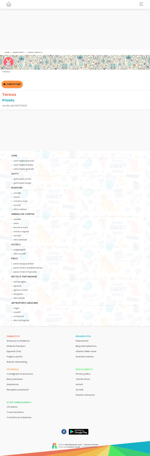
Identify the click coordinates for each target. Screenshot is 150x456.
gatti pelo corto (22, 178)
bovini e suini (20, 227)
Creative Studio (73, 447)
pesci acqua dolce (23, 263)
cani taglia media (23, 164)
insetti (17, 312)
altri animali (20, 239)
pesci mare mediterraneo (27, 267)
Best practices (15, 379)
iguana (17, 285)
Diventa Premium (16, 346)
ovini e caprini (21, 231)
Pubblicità (13, 336)
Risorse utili (83, 336)
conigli (17, 192)
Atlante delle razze (86, 351)
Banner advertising (17, 361)
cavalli (17, 219)
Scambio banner (85, 356)
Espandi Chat (14, 351)
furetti (17, 205)
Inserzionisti (18, 52)
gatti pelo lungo (22, 183)
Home (7, 52)
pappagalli (19, 249)
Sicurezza (13, 369)
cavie (16, 197)
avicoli (17, 235)
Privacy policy (83, 373)
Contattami (14, 84)
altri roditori (20, 209)
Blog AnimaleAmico (86, 346)
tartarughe (19, 281)
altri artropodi (21, 320)
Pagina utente (14, 356)
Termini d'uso (83, 379)
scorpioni (18, 316)
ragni (16, 308)
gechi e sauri (20, 290)
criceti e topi (20, 201)
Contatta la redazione (19, 417)
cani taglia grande (23, 168)
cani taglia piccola (23, 160)
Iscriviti (79, 384)
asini (16, 223)
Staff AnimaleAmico (19, 402)
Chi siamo (12, 406)
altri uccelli (19, 253)
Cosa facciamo (15, 412)
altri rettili (19, 298)
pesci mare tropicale (25, 271)
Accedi (79, 389)
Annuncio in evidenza (18, 340)
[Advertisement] (75, 29)
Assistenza (13, 384)
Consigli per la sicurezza (20, 373)
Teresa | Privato (34, 52)
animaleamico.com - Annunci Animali (81, 444)
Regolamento (84, 369)
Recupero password (18, 389)
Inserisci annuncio (85, 394)
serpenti (18, 294)
